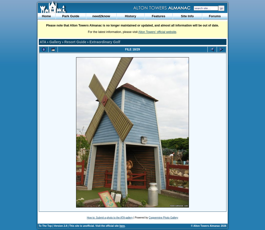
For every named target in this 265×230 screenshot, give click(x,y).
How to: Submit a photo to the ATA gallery (110, 217)
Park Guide (70, 16)
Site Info (187, 16)
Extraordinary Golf (104, 42)
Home (46, 16)
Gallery (55, 42)
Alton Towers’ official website (157, 32)
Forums (215, 16)
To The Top (45, 226)
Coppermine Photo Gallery (163, 217)
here (122, 226)
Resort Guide (75, 42)
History (130, 16)
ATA (43, 42)
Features (158, 16)
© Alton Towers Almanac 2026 (208, 226)
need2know (101, 16)
